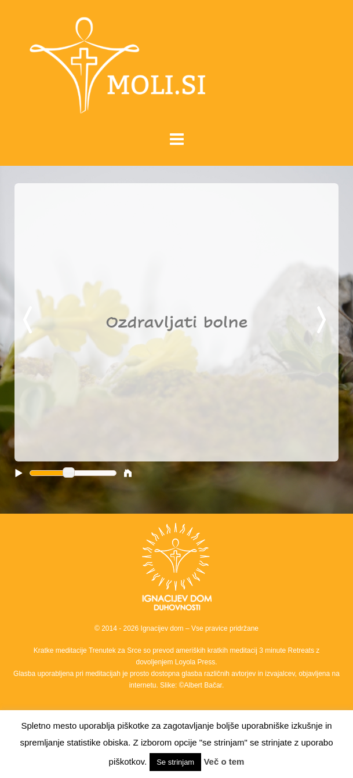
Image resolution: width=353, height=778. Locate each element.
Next (323, 320)
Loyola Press (195, 662)
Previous (29, 320)
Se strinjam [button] (175, 762)
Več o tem (223, 761)
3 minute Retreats (287, 650)
